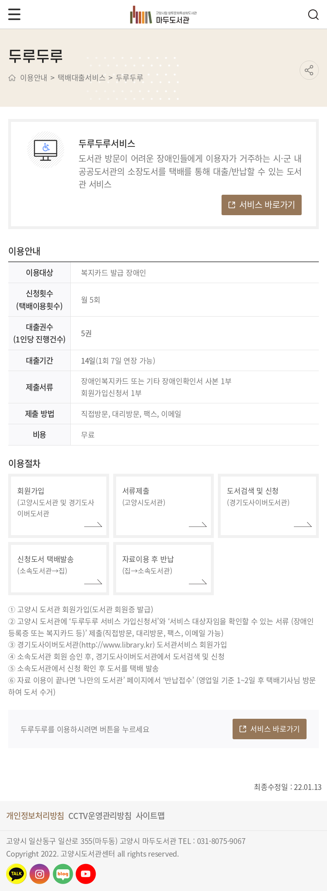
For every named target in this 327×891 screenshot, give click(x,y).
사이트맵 (150, 815)
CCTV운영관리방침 (100, 815)
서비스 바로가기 (267, 204)
